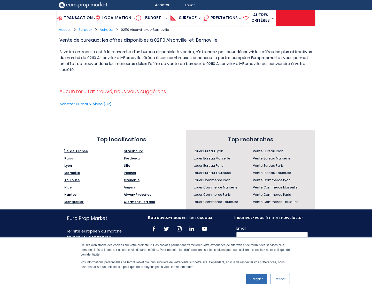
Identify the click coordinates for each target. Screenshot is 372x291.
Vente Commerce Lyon (272, 180)
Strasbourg (133, 151)
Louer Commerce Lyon (211, 180)
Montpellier (74, 202)
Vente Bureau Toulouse (272, 173)
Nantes (70, 194)
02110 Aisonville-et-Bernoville (145, 29)
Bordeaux (132, 158)
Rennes (130, 173)
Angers (130, 187)
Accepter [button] (257, 279)
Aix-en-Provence (137, 194)
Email (241, 228)
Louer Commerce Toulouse (215, 202)
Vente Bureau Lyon (268, 151)
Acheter (107, 29)
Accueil (65, 29)
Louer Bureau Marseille (211, 158)
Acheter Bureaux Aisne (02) (85, 104)
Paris (68, 158)
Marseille (72, 173)
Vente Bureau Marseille (271, 158)
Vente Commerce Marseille (275, 187)
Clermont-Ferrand (139, 202)
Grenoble (132, 180)
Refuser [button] (280, 279)
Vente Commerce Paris (272, 194)
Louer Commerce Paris (212, 194)
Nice (68, 187)
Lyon (68, 165)
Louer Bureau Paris (208, 165)
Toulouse (72, 180)
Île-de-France (76, 151)
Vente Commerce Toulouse (275, 202)
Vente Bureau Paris (268, 165)
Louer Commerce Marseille (215, 187)
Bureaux (85, 29)
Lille (127, 165)
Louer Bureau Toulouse (212, 173)
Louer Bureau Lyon (208, 151)
